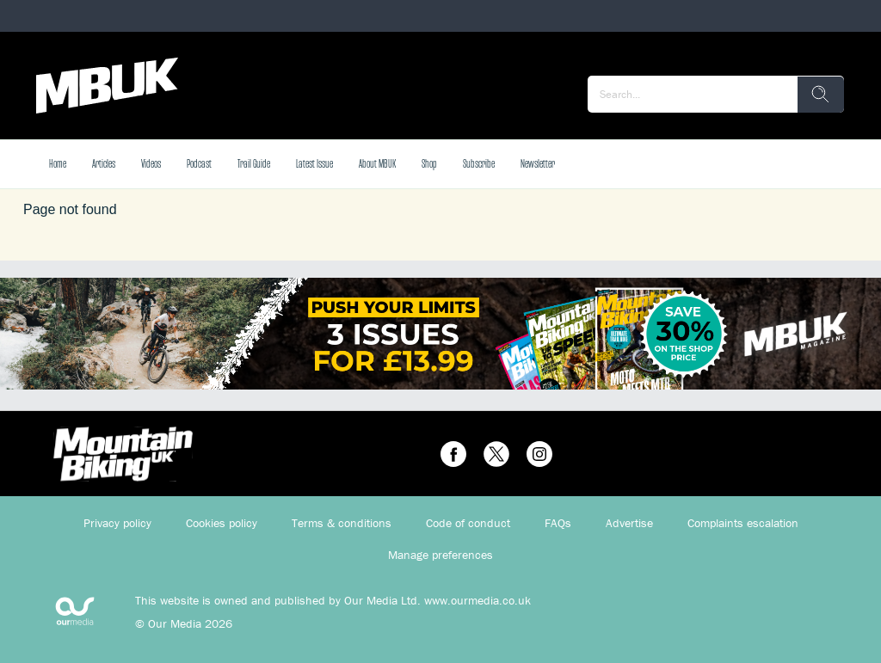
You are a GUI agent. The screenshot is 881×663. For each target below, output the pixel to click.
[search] (821, 95)
